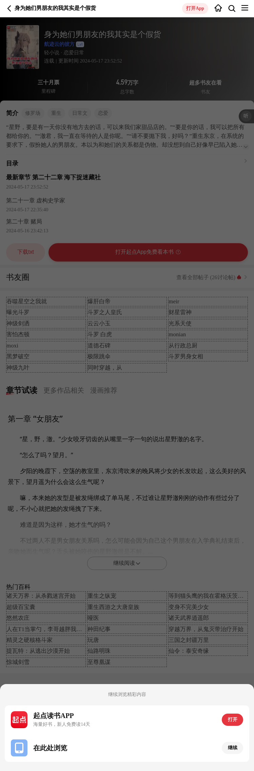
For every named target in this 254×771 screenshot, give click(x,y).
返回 (9, 8)
